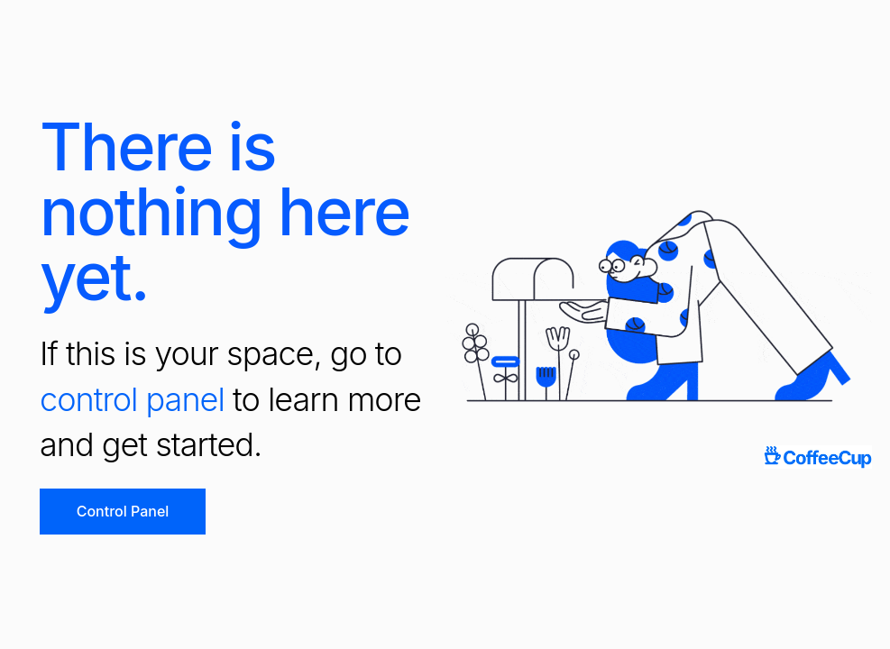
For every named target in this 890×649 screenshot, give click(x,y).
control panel (132, 399)
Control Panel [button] (123, 511)
